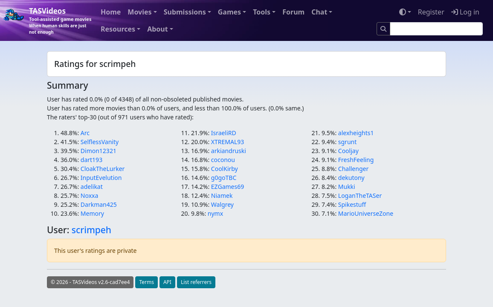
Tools (261, 12)
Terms (146, 282)
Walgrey (222, 204)
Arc (85, 133)
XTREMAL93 (227, 142)
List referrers (196, 282)
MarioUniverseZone (365, 213)
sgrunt (347, 142)
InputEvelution (101, 178)
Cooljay (348, 151)
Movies (139, 12)
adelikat (92, 186)
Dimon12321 (98, 151)
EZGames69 (227, 186)
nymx (215, 213)
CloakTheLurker (103, 169)
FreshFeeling (356, 160)
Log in (465, 12)
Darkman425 (99, 204)
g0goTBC (223, 178)
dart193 (91, 160)
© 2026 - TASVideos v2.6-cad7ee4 (90, 282)
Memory (92, 213)
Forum (293, 12)
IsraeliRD (223, 133)
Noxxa (90, 195)
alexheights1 (356, 133)
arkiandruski (228, 151)
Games (229, 12)
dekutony (351, 178)
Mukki (346, 186)
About (157, 29)
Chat (319, 12)
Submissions (185, 12)
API (167, 282)
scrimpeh (91, 230)
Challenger (353, 169)
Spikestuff (352, 204)
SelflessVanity (100, 142)
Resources (118, 29)
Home (111, 12)
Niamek (222, 195)
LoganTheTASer (360, 195)
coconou (223, 160)
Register (431, 12)
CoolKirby (224, 169)
